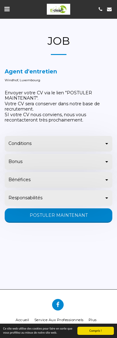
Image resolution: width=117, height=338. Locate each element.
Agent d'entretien (31, 71)
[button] (7, 9)
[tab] (58, 143)
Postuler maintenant (59, 215)
